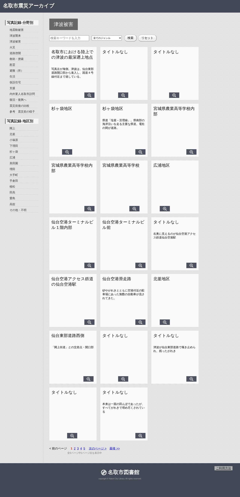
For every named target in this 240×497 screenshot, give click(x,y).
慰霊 (12, 64)
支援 (12, 88)
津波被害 (15, 41)
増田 (12, 169)
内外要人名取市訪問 (22, 93)
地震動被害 (17, 29)
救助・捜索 (17, 59)
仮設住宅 (15, 82)
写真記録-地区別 (20, 121)
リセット (147, 37)
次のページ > (97, 448)
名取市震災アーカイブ (28, 6)
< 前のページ (58, 448)
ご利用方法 (223, 468)
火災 (12, 47)
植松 (12, 186)
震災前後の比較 (19, 105)
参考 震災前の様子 (22, 111)
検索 (131, 37)
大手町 (14, 174)
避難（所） (17, 70)
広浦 (12, 157)
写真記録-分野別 (20, 23)
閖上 (12, 128)
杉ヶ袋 (14, 151)
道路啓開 (15, 53)
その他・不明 (17, 209)
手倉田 (14, 180)
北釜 (12, 133)
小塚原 (14, 139)
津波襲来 (15, 35)
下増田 (14, 145)
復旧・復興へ (17, 99)
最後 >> (115, 448)
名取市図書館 (123, 472)
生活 (12, 76)
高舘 (12, 204)
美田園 (14, 163)
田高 (12, 192)
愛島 (12, 198)
